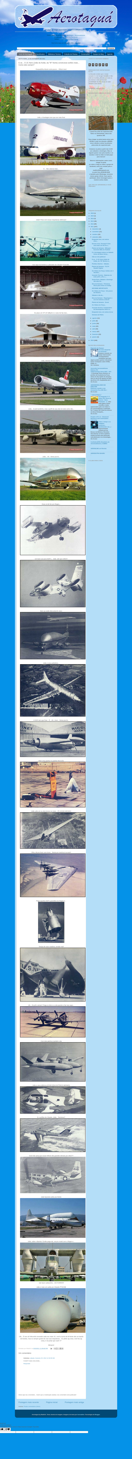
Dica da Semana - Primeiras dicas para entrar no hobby (101, 284)
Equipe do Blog (98, 54)
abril (94, 329)
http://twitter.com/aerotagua (69, 39)
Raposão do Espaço (97, 348)
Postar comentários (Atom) (32, 1406)
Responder (27, 1363)
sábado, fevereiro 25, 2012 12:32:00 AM (42, 1358)
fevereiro (95, 334)
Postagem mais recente (29, 1402)
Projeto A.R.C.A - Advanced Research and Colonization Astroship (100, 418)
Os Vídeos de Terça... (99, 305)
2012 (92, 224)
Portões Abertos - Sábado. (100, 264)
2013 (92, 221)
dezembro (95, 229)
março (94, 331)
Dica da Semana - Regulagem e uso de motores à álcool (102, 298)
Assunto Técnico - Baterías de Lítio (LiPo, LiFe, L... (102, 276)
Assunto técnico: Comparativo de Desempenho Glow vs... (102, 308)
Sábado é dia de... (98, 295)
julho (94, 321)
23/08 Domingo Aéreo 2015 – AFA (101, 371)
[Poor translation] (7, 1429)
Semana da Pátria (97, 315)
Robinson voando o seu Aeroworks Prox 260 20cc (99, 389)
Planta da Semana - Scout (100, 302)
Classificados (40, 54)
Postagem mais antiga (74, 1402)
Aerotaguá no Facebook (70, 37)
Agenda (109, 54)
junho (94, 323)
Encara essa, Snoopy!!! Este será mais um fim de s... (101, 244)
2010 (92, 340)
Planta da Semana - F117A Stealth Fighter (100, 267)
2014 (92, 218)
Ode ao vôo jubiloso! (99, 257)
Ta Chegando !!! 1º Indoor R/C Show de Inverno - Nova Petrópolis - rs (105, 399)
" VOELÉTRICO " (96, 395)
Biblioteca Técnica (54, 54)
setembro (95, 237)
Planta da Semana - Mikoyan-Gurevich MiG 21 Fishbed (101, 248)
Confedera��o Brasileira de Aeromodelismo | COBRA (100, 442)
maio (94, 326)
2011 (92, 226)
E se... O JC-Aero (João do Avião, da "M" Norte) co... (101, 260)
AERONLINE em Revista (99, 448)
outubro (95, 234)
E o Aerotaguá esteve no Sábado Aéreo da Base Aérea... (102, 253)
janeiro (94, 337)
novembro (95, 231)
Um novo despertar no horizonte (105, 350)
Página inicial (51, 1402)
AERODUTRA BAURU (98, 453)
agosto (94, 318)
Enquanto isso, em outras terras (102, 312)
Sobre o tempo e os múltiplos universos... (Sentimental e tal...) (105, 424)
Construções (85, 54)
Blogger (97, 1414)
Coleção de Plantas (71, 54)
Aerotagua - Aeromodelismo (76, 35)
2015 (92, 216)
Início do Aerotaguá (25, 54)
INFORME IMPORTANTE (100, 288)
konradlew (81, 1414)
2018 (92, 213)
